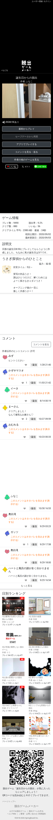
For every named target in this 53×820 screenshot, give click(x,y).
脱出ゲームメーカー (26, 806)
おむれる (13, 424)
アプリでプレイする (26, 144)
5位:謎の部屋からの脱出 (13, 668)
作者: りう (6, 652)
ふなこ (14, 495)
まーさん (13, 406)
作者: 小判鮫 (34, 650)
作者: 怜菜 (33, 619)
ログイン (47, 1)
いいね (12, 166)
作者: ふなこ (26, 81)
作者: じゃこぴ (8, 622)
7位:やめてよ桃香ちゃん (13, 696)
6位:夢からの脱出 (40, 668)
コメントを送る (41, 344)
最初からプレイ (26, 129)
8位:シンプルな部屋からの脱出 (40, 697)
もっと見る (26, 585)
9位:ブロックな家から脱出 (13, 726)
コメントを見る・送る (26, 152)
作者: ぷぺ (6, 739)
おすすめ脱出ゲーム (17, 811)
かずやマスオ (16, 370)
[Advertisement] (26, 31)
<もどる (4, 70)
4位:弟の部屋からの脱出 (40, 637)
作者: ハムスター (9, 680)
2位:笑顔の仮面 (40, 607)
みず (11, 355)
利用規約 (42, 814)
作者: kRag (33, 711)
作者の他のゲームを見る (26, 159)
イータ (14, 388)
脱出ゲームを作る (36, 811)
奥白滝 (12, 514)
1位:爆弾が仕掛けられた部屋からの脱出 (13, 608)
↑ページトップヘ (9, 801)
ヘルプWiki (11, 814)
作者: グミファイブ (10, 708)
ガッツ (14, 532)
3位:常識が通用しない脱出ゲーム (13, 639)
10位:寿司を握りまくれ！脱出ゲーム (40, 728)
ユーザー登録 (37, 1)
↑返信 (34, 364)
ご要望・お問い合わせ (28, 814)
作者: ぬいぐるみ (35, 680)
